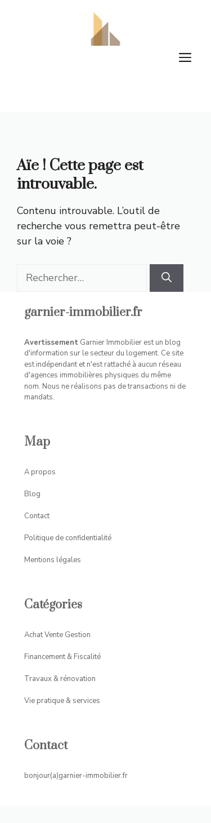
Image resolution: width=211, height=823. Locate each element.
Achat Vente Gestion (57, 635)
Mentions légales (52, 560)
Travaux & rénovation (60, 679)
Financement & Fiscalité (62, 657)
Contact (37, 516)
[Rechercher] (166, 278)
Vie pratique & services (62, 701)
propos (43, 472)
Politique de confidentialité (67, 538)
